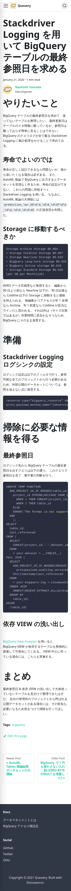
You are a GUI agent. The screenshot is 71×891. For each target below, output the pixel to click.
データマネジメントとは (19, 820)
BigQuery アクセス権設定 (20, 826)
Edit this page (15, 736)
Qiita (6, 860)
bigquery (18, 725)
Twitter (8, 854)
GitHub (8, 848)
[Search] (64, 5)
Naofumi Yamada (28, 87)
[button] (6, 6)
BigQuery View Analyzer (20, 641)
